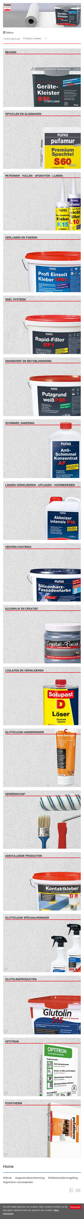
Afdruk (7, 1178)
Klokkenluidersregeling (63, 1178)
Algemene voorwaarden (18, 1182)
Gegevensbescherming (30, 1178)
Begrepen (75, 1206)
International (12, 38)
